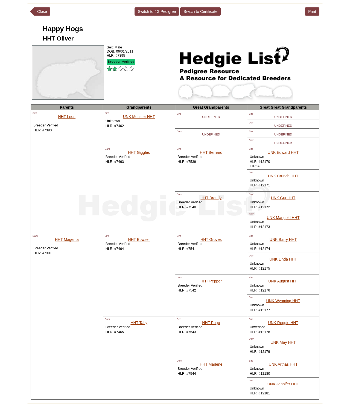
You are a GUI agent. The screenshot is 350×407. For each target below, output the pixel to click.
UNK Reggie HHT (283, 323)
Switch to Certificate (200, 11)
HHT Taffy (138, 323)
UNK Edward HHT (283, 152)
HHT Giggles (139, 152)
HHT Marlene (211, 364)
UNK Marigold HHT (283, 217)
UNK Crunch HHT (283, 176)
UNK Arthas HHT (283, 364)
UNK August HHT (283, 281)
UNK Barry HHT (283, 239)
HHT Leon (67, 116)
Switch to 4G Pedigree (157, 11)
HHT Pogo (211, 323)
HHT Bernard (211, 152)
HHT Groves (211, 239)
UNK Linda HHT (283, 259)
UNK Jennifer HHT (283, 384)
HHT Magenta (67, 239)
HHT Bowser (139, 239)
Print (312, 11)
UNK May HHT (283, 342)
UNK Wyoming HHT (283, 301)
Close (42, 11)
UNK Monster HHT (139, 116)
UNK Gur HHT (283, 198)
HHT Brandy (210, 198)
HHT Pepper (211, 281)
